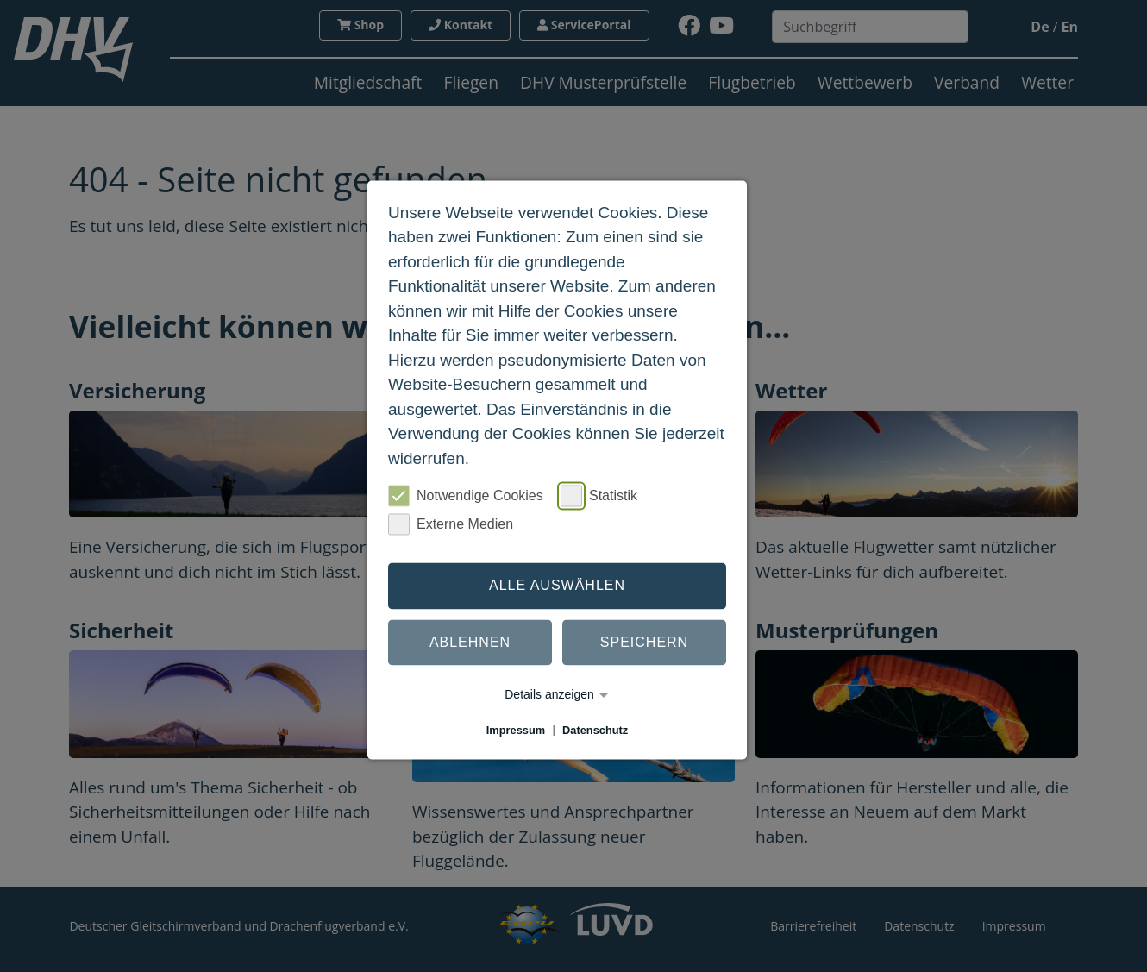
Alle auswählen (557, 585)
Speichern (644, 642)
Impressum (515, 730)
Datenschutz (595, 730)
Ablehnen (470, 642)
